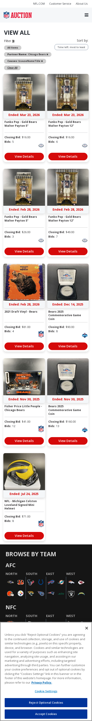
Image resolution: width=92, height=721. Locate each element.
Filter (9, 41)
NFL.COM (39, 4)
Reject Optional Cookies (46, 703)
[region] (46, 671)
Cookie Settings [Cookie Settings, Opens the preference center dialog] (46, 691)
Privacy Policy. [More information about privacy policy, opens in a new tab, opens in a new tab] (41, 682)
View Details (24, 156)
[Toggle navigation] (86, 15)
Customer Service (60, 4)
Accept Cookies (46, 714)
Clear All (12, 67)
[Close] (87, 628)
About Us (82, 4)
